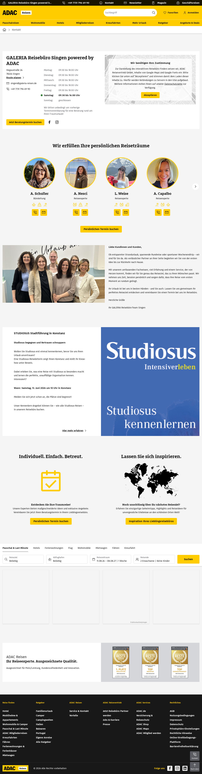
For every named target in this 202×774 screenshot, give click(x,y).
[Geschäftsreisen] (187, 3)
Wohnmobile (38, 22)
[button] (34, 205)
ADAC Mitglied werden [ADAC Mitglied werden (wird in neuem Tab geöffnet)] (148, 733)
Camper (40, 715)
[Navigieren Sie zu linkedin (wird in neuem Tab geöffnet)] (184, 768)
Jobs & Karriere (111, 719)
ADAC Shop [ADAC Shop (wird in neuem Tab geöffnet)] (142, 724)
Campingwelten (44, 719)
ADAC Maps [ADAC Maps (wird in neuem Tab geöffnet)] (142, 728)
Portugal (40, 733)
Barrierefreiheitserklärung (184, 746)
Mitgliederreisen (85, 22)
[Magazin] (160, 3)
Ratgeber (163, 22)
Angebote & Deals (189, 22)
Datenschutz (176, 724)
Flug (70, 548)
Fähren (115, 548)
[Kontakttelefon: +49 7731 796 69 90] (77, 3)
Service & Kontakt (79, 711)
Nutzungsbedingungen (182, 715)
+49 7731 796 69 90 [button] (78, 2)
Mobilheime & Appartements (10, 717)
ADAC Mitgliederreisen (15, 733)
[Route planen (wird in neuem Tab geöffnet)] (15, 77)
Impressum (176, 719)
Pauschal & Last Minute (15, 548)
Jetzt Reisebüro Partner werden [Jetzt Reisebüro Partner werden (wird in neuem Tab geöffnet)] (115, 713)
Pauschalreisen (11, 22)
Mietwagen (101, 548)
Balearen (41, 728)
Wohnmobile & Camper (15, 724)
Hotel (6, 711)
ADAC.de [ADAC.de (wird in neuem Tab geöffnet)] (141, 711)
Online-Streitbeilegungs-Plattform (183, 739)
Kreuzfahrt (129, 548)
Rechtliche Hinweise (181, 733)
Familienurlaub (44, 711)
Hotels (60, 22)
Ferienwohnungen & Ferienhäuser (13, 748)
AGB (172, 711)
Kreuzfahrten (113, 22)
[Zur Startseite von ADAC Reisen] (18, 12)
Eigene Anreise (44, 737)
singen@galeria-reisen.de (24, 83)
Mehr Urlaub (139, 22)
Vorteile (73, 715)
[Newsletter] (134, 3)
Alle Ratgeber (43, 742)
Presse (106, 724)
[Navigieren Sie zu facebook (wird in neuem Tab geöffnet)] (49, 122)
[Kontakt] (107, 3)
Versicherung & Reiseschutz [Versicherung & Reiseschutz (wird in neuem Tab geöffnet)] (144, 717)
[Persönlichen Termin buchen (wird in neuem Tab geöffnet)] (25, 122)
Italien (39, 724)
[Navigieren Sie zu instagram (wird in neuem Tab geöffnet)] (56, 122)
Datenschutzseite (173, 83)
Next (195, 186)
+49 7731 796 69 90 (20, 89)
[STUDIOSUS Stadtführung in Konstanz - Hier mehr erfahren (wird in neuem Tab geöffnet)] (74, 430)
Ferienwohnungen (54, 548)
